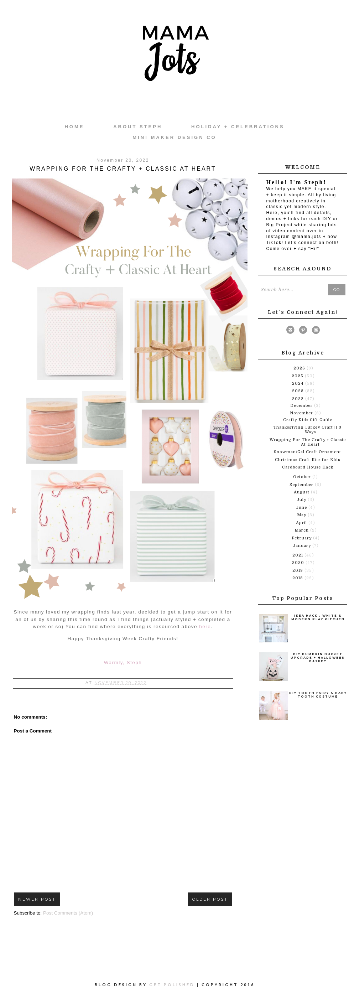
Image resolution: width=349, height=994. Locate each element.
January (302, 545)
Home (74, 126)
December (302, 405)
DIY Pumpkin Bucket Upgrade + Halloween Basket (318, 657)
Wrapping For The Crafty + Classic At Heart (308, 442)
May (302, 515)
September (302, 484)
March (302, 530)
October (302, 477)
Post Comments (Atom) (68, 913)
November (302, 413)
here (205, 626)
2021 (298, 555)
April (302, 523)
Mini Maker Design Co (174, 137)
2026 (300, 368)
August (302, 492)
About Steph (137, 126)
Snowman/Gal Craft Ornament (307, 452)
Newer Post (37, 899)
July (302, 499)
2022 (298, 399)
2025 (298, 376)
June (302, 507)
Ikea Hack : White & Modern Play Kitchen (318, 617)
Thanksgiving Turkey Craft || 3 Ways (308, 429)
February (302, 538)
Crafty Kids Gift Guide (307, 420)
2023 (298, 391)
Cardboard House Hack (307, 467)
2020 (299, 562)
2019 (298, 570)
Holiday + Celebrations (237, 126)
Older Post (210, 899)
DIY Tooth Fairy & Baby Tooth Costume (318, 694)
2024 (298, 383)
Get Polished (173, 984)
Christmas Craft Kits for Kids (307, 459)
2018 (298, 578)
